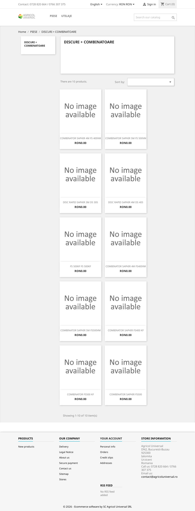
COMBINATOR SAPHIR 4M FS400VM (126, 266)
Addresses (106, 463)
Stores (62, 479)
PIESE (53, 16)
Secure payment (68, 463)
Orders (104, 452)
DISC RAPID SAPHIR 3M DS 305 (80, 202)
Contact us (65, 468)
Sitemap (64, 473)
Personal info (107, 446)
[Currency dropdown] (127, 5)
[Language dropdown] (97, 5)
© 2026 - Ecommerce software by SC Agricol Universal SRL (97, 506)
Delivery (63, 446)
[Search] (155, 17)
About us (64, 457)
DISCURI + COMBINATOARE (34, 43)
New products (26, 446)
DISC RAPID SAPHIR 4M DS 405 (125, 202)
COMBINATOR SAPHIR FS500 (126, 394)
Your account (111, 438)
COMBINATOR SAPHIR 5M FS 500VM (125, 138)
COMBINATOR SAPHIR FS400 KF (126, 330)
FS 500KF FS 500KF (80, 266)
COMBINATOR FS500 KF (80, 394)
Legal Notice (66, 452)
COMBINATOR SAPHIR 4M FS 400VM (80, 138)
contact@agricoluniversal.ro (159, 477)
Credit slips (106, 457)
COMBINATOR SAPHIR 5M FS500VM (80, 330)
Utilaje (66, 16)
